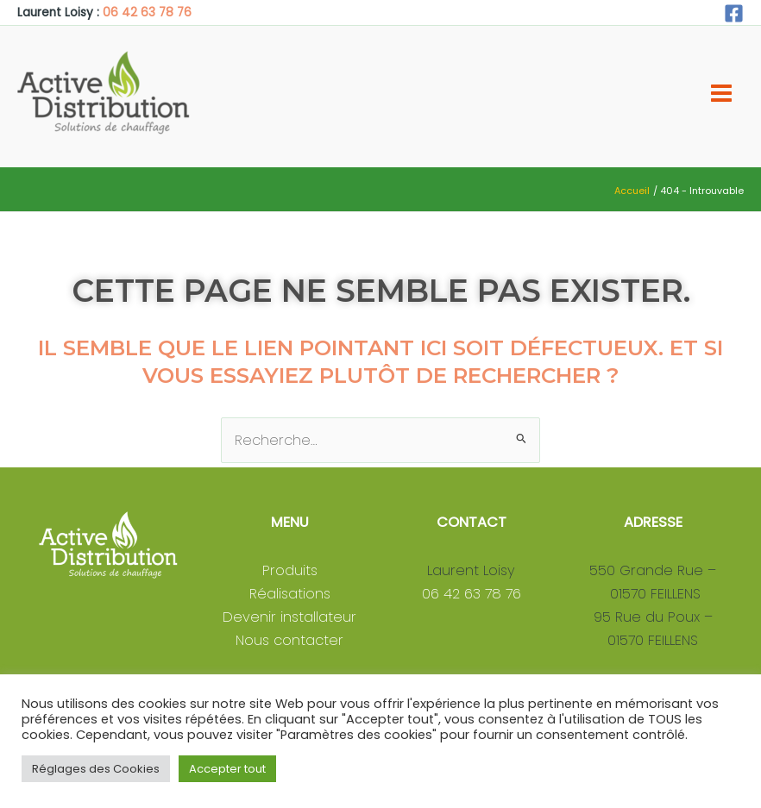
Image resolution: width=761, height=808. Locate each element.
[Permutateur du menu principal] (721, 93)
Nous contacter (289, 640)
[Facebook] (734, 13)
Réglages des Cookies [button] (96, 769)
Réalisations (289, 594)
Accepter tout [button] (227, 769)
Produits (290, 570)
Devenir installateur (289, 617)
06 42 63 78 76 (147, 12)
